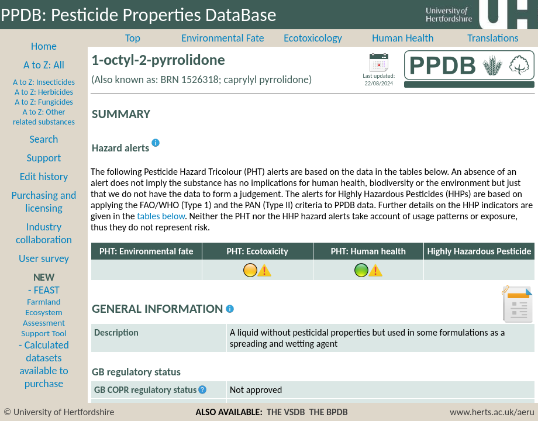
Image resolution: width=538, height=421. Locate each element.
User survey (44, 258)
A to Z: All (43, 64)
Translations (492, 38)
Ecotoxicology (313, 38)
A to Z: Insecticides (44, 82)
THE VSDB (286, 411)
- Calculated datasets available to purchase (44, 364)
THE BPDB (328, 411)
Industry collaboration (44, 233)
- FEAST (43, 311)
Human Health (403, 38)
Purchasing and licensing (43, 202)
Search (44, 139)
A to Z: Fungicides (44, 102)
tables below (161, 216)
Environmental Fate (222, 38)
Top (132, 38)
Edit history (44, 176)
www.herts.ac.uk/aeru (492, 411)
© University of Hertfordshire (59, 411)
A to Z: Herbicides (44, 92)
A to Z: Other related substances (44, 117)
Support (44, 157)
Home (44, 46)
